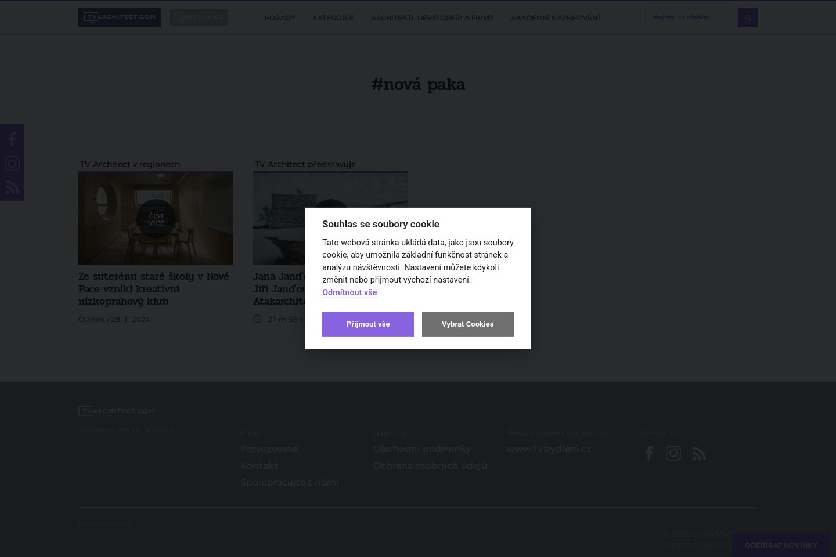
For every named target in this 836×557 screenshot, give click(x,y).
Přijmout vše (368, 324)
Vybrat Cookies (467, 324)
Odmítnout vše (349, 293)
